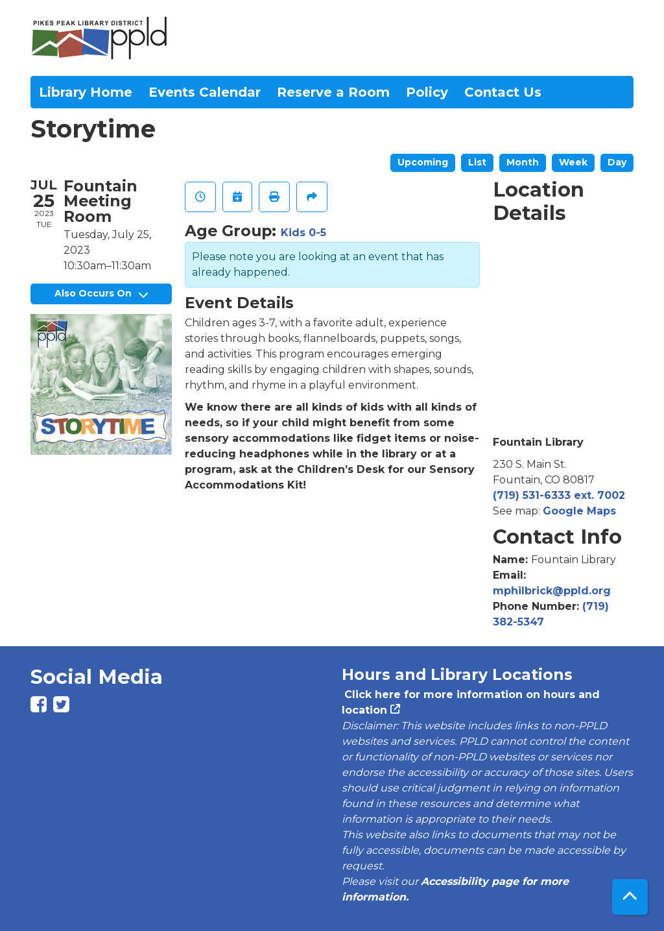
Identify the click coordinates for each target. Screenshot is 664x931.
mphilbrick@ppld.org (552, 591)
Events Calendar (204, 92)
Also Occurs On (101, 293)
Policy (427, 92)
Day (617, 162)
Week (573, 162)
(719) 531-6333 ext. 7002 (559, 495)
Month (522, 162)
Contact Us (502, 92)
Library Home (85, 92)
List (477, 162)
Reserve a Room (333, 92)
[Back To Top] (630, 897)
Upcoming (422, 162)
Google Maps (579, 511)
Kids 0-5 (303, 232)
